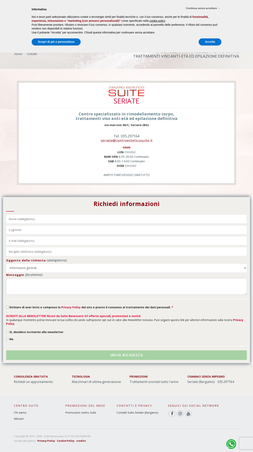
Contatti (32, 54)
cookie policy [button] (157, 20)
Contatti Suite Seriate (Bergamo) (137, 412)
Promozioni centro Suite (80, 412)
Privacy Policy (71, 307)
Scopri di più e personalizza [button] (56, 41)
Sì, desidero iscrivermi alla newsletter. (35, 332)
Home (18, 54)
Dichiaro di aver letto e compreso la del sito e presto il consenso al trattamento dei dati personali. (89, 307)
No (9, 339)
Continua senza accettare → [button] (203, 8)
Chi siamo (20, 412)
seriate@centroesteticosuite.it (127, 140)
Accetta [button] (210, 41)
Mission (19, 419)
